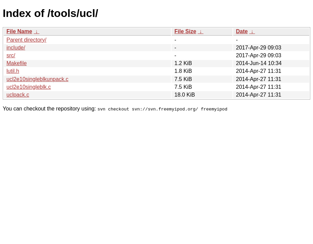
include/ (15, 47)
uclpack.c (17, 95)
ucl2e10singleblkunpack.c (37, 79)
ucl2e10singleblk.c (28, 87)
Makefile (16, 63)
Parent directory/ (26, 40)
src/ (10, 55)
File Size (185, 31)
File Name (19, 31)
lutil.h (12, 71)
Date (242, 31)
